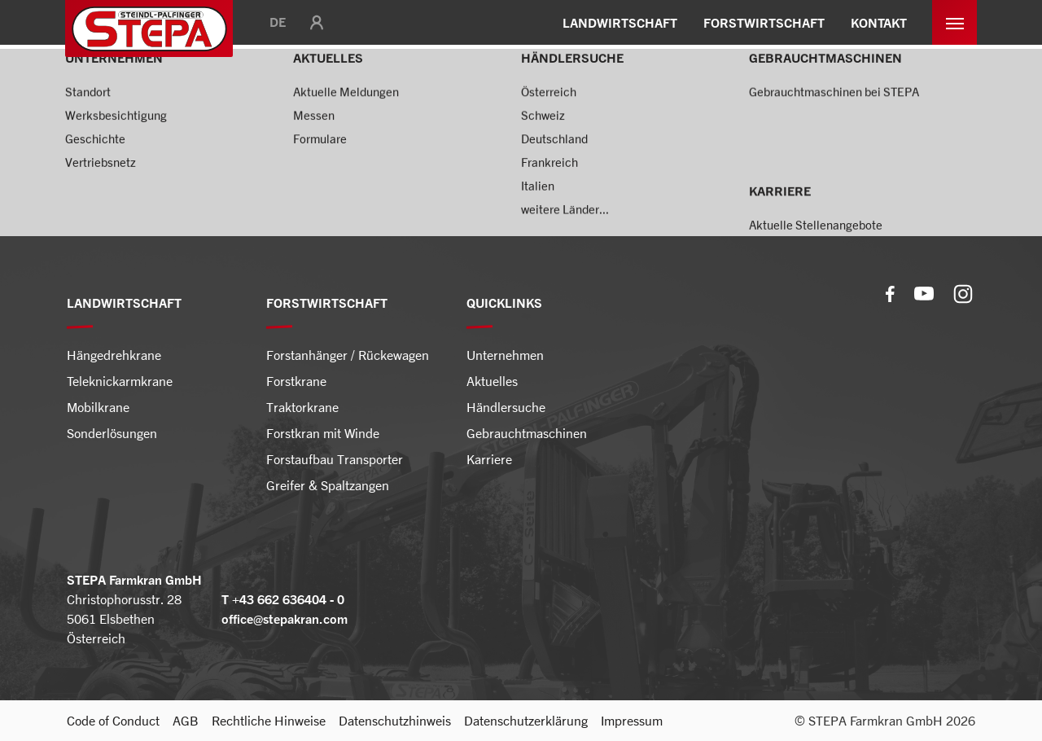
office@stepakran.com (284, 619)
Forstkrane (279, 94)
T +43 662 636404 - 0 (282, 599)
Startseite (95, 94)
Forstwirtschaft (186, 94)
